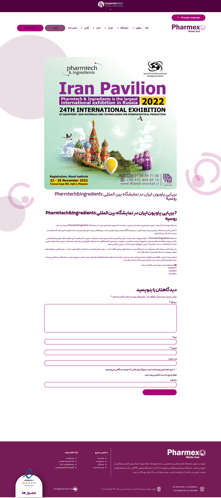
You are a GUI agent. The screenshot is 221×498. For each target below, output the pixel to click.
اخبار (96, 28)
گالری (85, 28)
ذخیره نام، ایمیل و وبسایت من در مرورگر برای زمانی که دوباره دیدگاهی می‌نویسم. (140, 370)
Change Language (188, 17)
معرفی (136, 28)
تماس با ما (72, 28)
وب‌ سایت (172, 359)
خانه (147, 28)
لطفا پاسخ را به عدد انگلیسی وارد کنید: (160, 376)
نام (174, 338)
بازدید (108, 28)
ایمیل (173, 349)
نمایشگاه (122, 28)
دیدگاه (173, 302)
